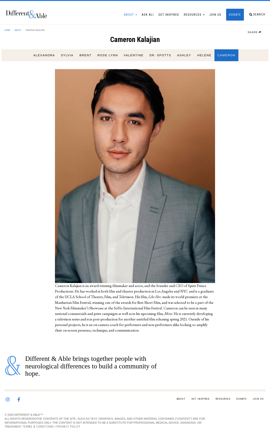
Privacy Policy (75, 428)
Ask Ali (141, 17)
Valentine (133, 59)
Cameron (225, 59)
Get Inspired (162, 17)
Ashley (183, 59)
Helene (203, 59)
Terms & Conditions (44, 428)
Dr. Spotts (159, 59)
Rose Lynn (106, 59)
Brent (84, 59)
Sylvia (66, 59)
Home (14, 34)
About (124, 17)
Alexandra (43, 59)
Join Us (209, 17)
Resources (187, 17)
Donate (229, 17)
